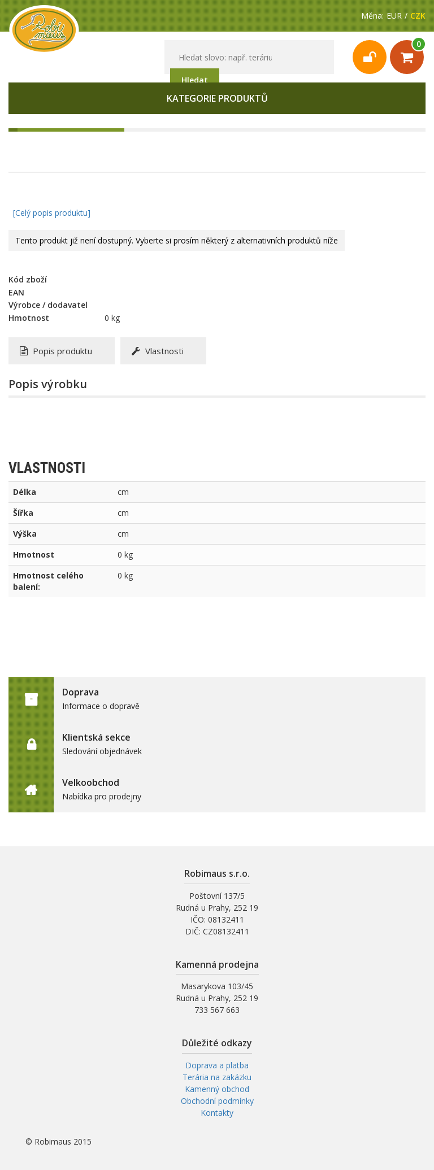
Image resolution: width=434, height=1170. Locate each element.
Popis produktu (56, 350)
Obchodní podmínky (217, 1100)
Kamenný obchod (217, 1089)
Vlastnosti (158, 350)
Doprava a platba (217, 1065)
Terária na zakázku (217, 1077)
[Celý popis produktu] (51, 212)
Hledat (194, 80)
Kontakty (217, 1112)
